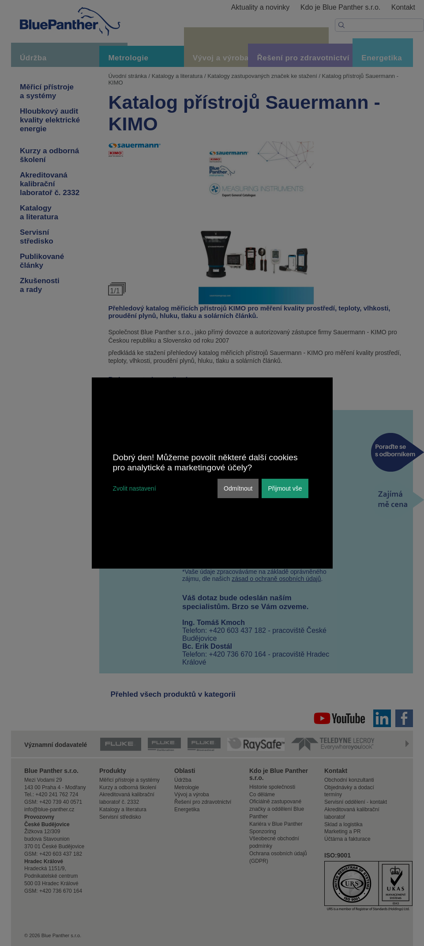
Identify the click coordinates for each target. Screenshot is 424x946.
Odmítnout (238, 488)
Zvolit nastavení (134, 488)
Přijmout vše (285, 488)
